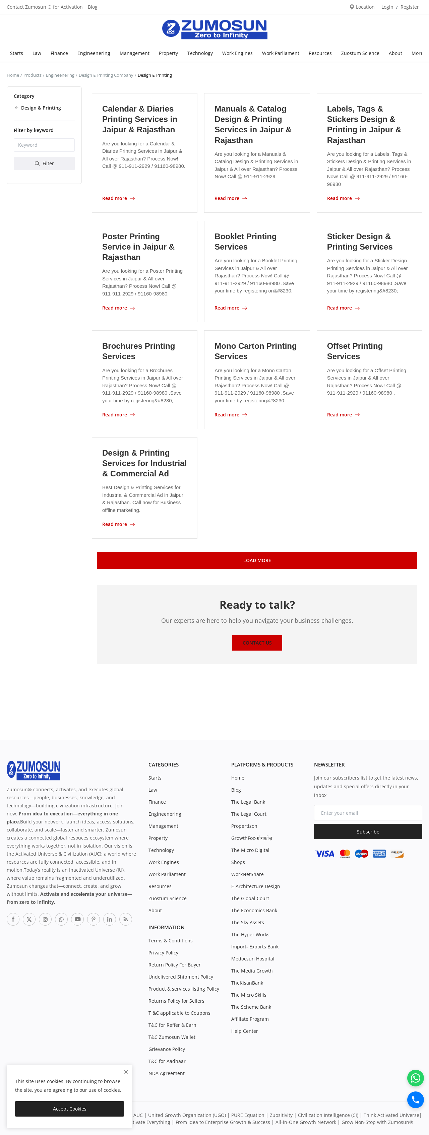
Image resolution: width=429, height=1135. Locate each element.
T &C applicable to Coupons (179, 1012)
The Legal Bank (248, 801)
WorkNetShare (247, 873)
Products (32, 75)
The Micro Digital (250, 849)
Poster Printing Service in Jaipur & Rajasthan (138, 246)
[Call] (415, 1099)
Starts (16, 53)
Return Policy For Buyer (174, 964)
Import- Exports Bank (255, 946)
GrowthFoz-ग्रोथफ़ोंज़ (251, 837)
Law (37, 53)
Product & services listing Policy (183, 988)
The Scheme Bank (251, 1006)
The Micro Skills (248, 994)
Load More (257, 559)
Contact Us (257, 642)
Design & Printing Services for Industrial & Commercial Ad (144, 462)
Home (13, 75)
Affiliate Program (250, 1018)
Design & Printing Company (106, 75)
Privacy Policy (163, 952)
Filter (44, 163)
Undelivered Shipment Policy (180, 976)
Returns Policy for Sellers (176, 1000)
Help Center (244, 1030)
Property (168, 53)
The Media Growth (252, 970)
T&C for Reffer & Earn (172, 1024)
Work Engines (237, 53)
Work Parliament (280, 53)
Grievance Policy (166, 1048)
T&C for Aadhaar (167, 1060)
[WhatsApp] (415, 1078)
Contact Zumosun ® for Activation (45, 7)
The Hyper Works (250, 934)
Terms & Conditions (170, 940)
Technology (200, 53)
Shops (238, 861)
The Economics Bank (254, 910)
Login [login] (387, 7)
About (395, 53)
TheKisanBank (247, 982)
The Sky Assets (247, 922)
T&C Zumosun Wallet (171, 1036)
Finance (59, 53)
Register (410, 7)
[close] (126, 1072)
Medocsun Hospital (252, 958)
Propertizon (244, 825)
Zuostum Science (360, 53)
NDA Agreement (166, 1072)
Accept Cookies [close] (69, 1109)
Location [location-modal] (362, 7)
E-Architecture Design (255, 885)
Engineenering (93, 53)
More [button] (417, 53)
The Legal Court (248, 813)
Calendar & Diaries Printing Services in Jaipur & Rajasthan (139, 119)
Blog (93, 7)
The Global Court (250, 897)
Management (134, 53)
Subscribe (368, 830)
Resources (320, 53)
